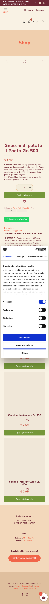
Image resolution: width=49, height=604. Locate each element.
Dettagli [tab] (20, 256)
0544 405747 (28, 538)
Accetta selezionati (24, 345)
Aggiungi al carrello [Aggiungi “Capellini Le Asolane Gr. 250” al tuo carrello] (24, 432)
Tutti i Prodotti (23, 208)
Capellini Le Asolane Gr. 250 (24, 415)
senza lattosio (10, 211)
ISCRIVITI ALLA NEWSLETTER (24, 558)
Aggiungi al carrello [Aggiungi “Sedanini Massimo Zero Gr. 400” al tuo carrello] (24, 499)
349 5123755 (28, 540)
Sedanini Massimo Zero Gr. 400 (24, 483)
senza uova (22, 211)
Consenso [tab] (8, 256)
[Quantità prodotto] (24, 187)
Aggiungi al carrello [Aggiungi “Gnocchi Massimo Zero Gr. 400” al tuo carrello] (24, 366)
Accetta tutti (24, 337)
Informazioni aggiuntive (13, 230)
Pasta (15, 208)
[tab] (24, 228)
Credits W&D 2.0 (29, 588)
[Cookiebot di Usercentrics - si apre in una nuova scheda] (35, 249)
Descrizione (8, 228)
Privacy (17, 586)
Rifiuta (24, 353)
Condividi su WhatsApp (16, 219)
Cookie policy (27, 586)
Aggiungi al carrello (24, 195)
